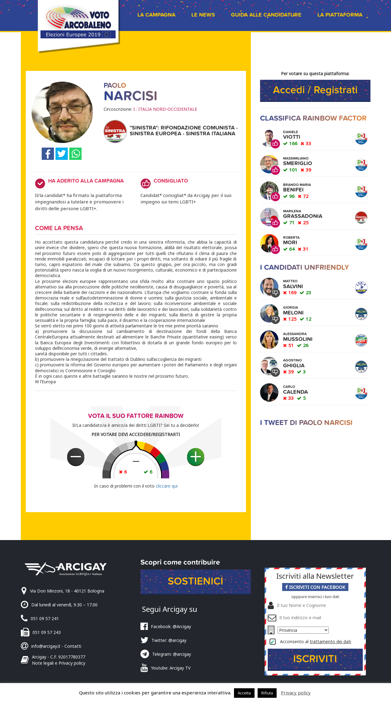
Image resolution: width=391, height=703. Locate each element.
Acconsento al (315, 641)
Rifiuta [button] (267, 693)
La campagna (156, 15)
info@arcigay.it (45, 646)
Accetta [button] (244, 693)
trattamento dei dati (330, 641)
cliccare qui (167, 486)
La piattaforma (339, 15)
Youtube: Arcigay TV (170, 668)
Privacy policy (296, 692)
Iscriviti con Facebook (315, 587)
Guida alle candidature (266, 15)
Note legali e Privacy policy (58, 663)
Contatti (72, 646)
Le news (203, 15)
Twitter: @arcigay (168, 640)
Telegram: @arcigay (171, 654)
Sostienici (195, 581)
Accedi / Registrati (315, 90)
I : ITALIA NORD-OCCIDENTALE (165, 109)
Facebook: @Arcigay (171, 626)
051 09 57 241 (45, 618)
